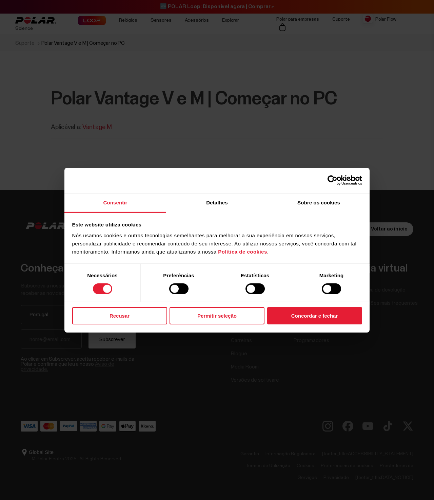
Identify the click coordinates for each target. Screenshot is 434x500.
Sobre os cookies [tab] (318, 202)
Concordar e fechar (314, 316)
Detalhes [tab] (217, 202)
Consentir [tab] (115, 202)
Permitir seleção (217, 316)
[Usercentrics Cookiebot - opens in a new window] (332, 180)
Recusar (120, 316)
